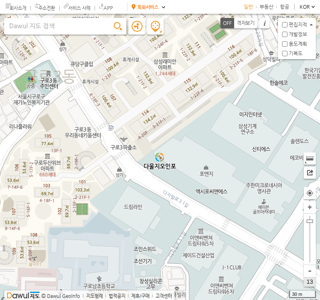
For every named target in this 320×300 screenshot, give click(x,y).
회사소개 (18, 8)
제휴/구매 (140, 296)
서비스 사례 (79, 8)
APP (108, 8)
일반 (248, 7)
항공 (284, 7)
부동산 (266, 7)
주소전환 (46, 8)
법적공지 (117, 296)
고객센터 (163, 296)
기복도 (295, 53)
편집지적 (298, 25)
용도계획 (298, 44)
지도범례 (94, 296)
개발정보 (298, 34)
